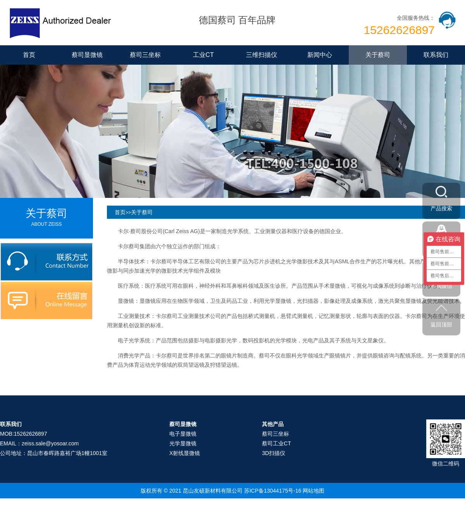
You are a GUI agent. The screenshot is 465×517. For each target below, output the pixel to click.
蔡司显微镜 (87, 55)
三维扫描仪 (261, 55)
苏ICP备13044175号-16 (272, 491)
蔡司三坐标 (145, 55)
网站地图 (313, 491)
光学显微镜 (182, 443)
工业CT (203, 55)
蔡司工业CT (276, 443)
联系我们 (436, 55)
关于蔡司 (377, 55)
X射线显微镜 (184, 453)
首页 (29, 55)
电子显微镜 (182, 434)
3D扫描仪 (273, 453)
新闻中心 (319, 55)
